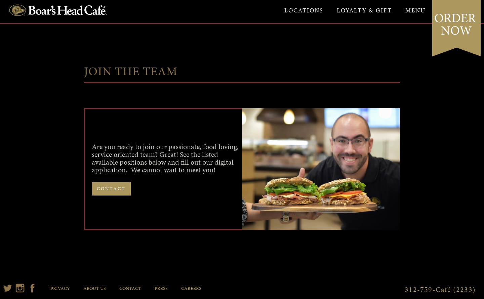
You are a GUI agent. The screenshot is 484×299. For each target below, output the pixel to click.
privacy (60, 288)
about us (94, 288)
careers (191, 288)
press (161, 288)
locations (303, 10)
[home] (57, 9)
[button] (415, 10)
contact (111, 188)
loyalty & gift (364, 10)
